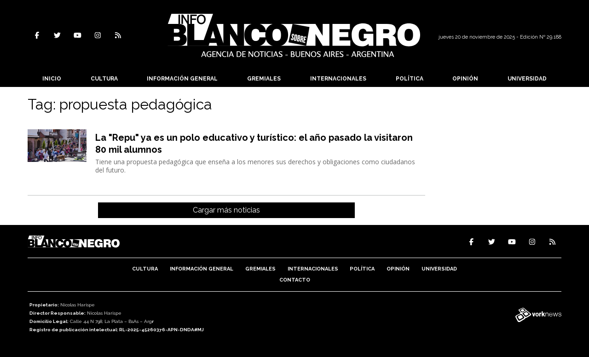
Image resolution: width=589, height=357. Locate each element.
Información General (182, 78)
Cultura (104, 78)
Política (409, 78)
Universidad (527, 78)
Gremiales (264, 78)
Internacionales (338, 78)
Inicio (51, 78)
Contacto (294, 280)
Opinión (465, 78)
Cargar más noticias (226, 210)
